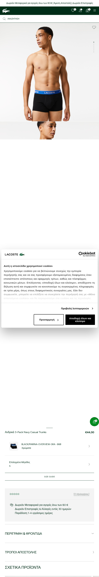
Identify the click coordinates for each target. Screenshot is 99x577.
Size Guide (49, 477)
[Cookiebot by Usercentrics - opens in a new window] (81, 254)
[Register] (80, 10)
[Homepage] (6, 10)
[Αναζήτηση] (49, 19)
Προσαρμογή (48, 319)
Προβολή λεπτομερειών (75, 308)
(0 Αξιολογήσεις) (81, 494)
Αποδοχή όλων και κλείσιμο (80, 319)
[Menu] (95, 10)
